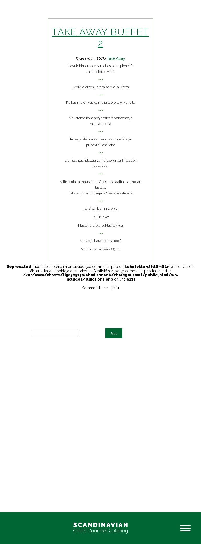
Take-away (9, 401)
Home (5, 384)
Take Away (116, 58)
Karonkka (7, 396)
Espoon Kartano (13, 375)
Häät (3, 380)
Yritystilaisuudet (13, 413)
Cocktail (7, 371)
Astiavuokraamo (13, 367)
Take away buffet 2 (100, 37)
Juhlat (5, 392)
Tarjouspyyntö (12, 405)
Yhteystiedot (10, 409)
